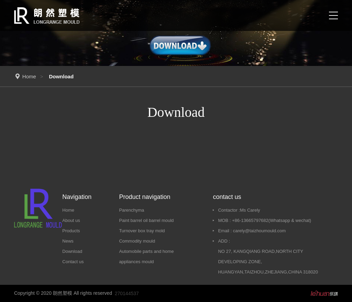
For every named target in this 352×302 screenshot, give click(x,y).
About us (71, 220)
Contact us (73, 261)
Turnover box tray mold (142, 230)
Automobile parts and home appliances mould (146, 256)
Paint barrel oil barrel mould (146, 220)
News (68, 241)
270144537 (127, 293)
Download (72, 251)
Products (71, 230)
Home (29, 76)
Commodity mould (137, 241)
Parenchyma (131, 210)
